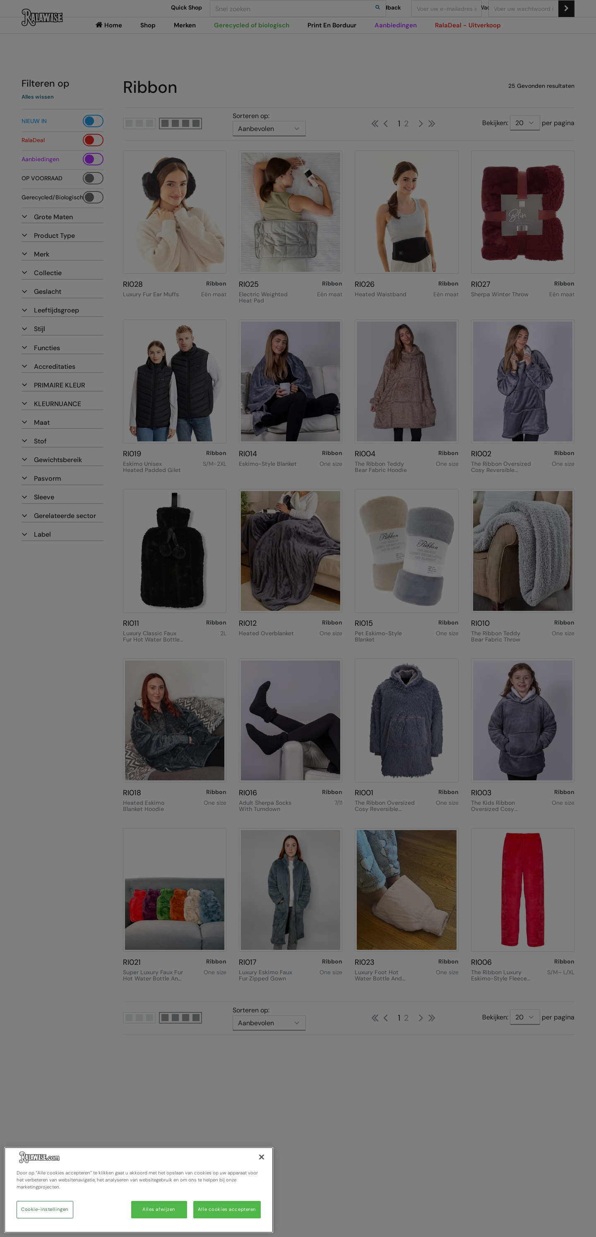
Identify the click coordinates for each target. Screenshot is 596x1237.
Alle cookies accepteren (227, 1209)
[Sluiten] (261, 1157)
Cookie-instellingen (45, 1209)
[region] (138, 1190)
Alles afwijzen (158, 1209)
